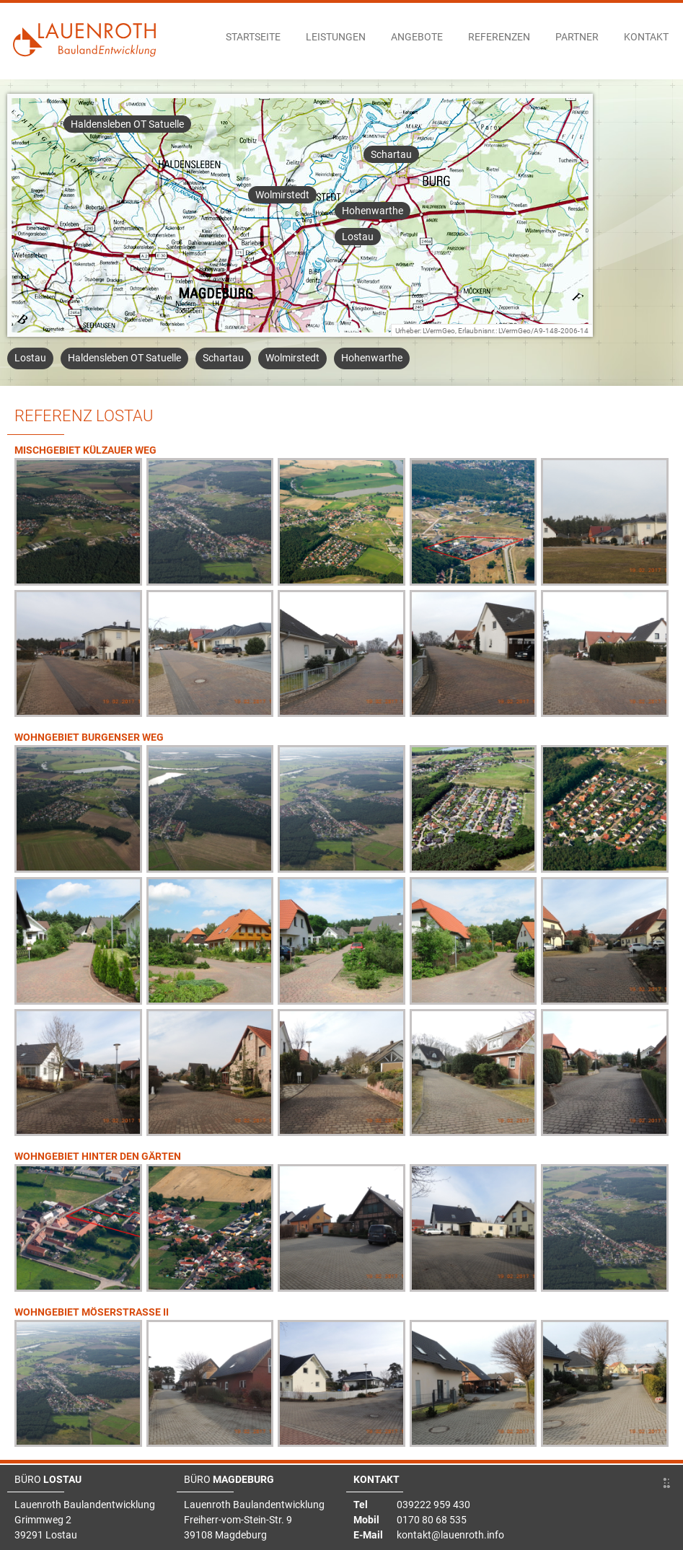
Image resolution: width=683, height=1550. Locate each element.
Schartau (391, 154)
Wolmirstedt (282, 195)
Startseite (253, 37)
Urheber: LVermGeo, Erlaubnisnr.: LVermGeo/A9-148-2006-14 (492, 331)
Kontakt (646, 37)
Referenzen (499, 37)
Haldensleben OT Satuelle (127, 124)
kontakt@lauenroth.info (450, 1535)
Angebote (417, 37)
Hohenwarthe (372, 210)
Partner (577, 37)
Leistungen (336, 37)
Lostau (358, 236)
